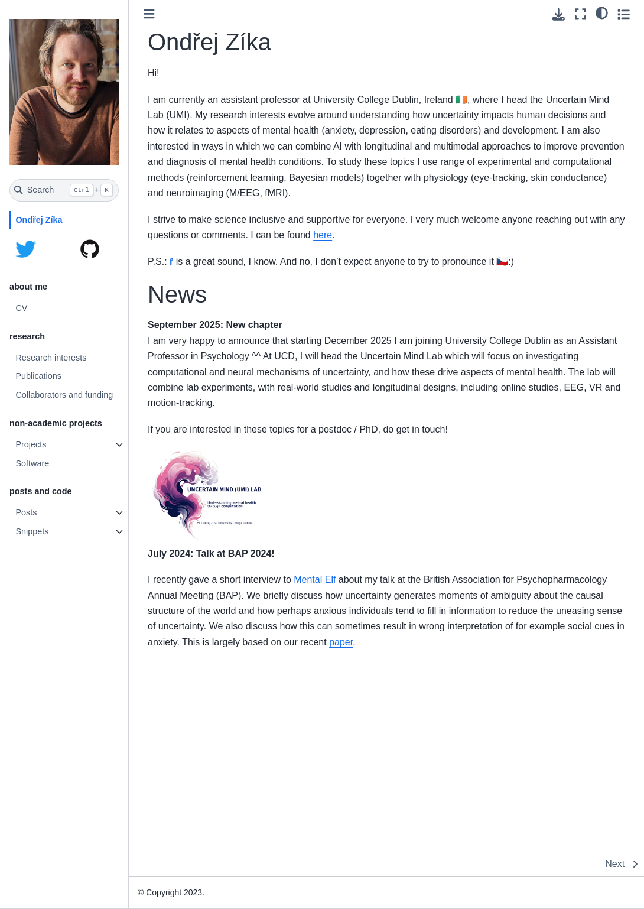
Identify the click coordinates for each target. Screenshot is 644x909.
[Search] (64, 190)
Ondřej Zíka (38, 220)
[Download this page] (559, 14)
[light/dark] (602, 12)
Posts (26, 512)
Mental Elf (315, 579)
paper (341, 642)
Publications (38, 376)
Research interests (50, 357)
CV (21, 308)
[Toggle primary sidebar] (149, 13)
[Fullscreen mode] (580, 13)
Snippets (31, 531)
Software (32, 463)
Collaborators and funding (64, 395)
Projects (30, 444)
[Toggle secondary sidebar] (624, 13)
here (322, 235)
